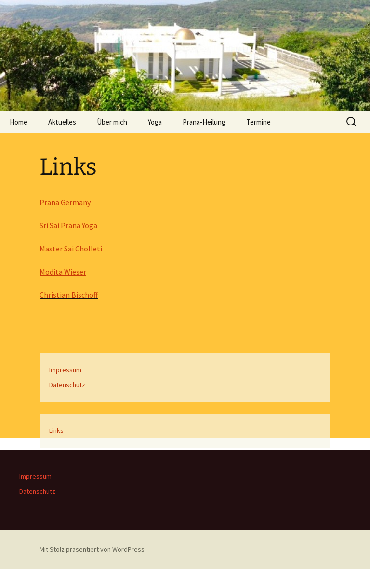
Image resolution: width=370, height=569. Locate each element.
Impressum (65, 369)
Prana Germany (65, 202)
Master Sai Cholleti (71, 248)
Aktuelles (62, 121)
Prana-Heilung (204, 121)
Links (56, 430)
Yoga (155, 121)
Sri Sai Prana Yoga (68, 225)
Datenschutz (67, 384)
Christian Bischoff (69, 295)
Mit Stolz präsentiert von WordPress (92, 549)
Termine (258, 121)
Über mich (112, 121)
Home (18, 121)
